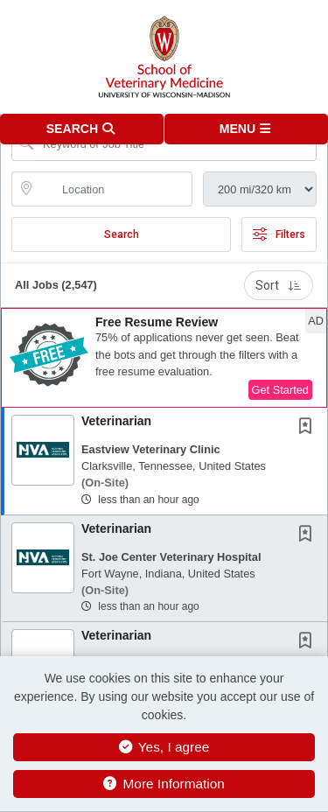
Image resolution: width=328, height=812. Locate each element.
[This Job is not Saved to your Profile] (308, 428)
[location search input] (114, 189)
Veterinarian (116, 421)
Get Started (280, 389)
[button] (246, 129)
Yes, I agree (164, 746)
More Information (164, 783)
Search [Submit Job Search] (121, 234)
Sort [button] (278, 285)
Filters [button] (279, 234)
